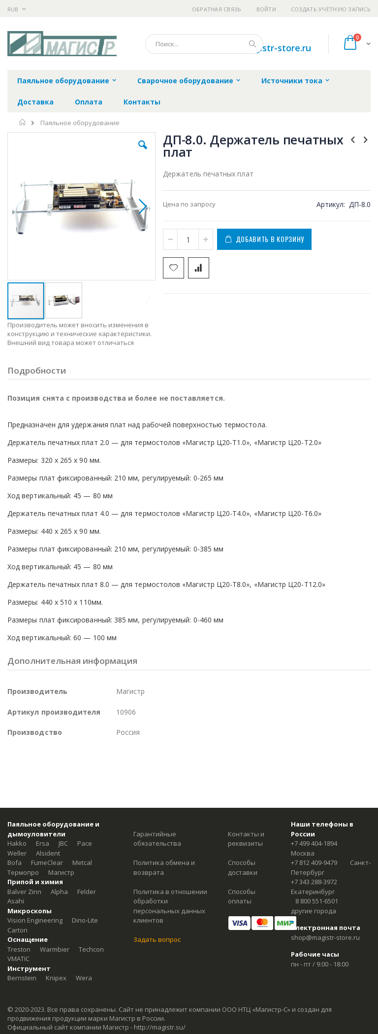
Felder (86, 891)
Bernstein (21, 977)
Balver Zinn (24, 891)
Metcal (82, 862)
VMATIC (18, 958)
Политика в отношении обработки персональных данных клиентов (170, 906)
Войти (266, 9)
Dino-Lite (85, 920)
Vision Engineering (35, 920)
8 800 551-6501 (316, 900)
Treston (19, 949)
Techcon (91, 949)
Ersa (42, 843)
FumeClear (47, 862)
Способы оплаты (241, 896)
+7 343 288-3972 (314, 881)
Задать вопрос (157, 939)
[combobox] (204, 44)
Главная (23, 122)
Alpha (59, 891)
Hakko (17, 843)
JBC (63, 843)
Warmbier (54, 949)
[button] (142, 152)
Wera (84, 977)
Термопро (23, 872)
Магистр (61, 872)
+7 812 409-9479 (314, 862)
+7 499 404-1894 (314, 843)
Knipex (56, 977)
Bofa (14, 862)
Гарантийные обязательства (157, 838)
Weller (17, 853)
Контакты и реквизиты (246, 838)
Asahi (15, 900)
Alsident (48, 853)
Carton (17, 930)
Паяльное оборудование (80, 123)
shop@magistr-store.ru (325, 937)
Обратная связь (217, 9)
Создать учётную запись (331, 9)
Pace (84, 843)
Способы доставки (242, 867)
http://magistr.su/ (160, 1027)
